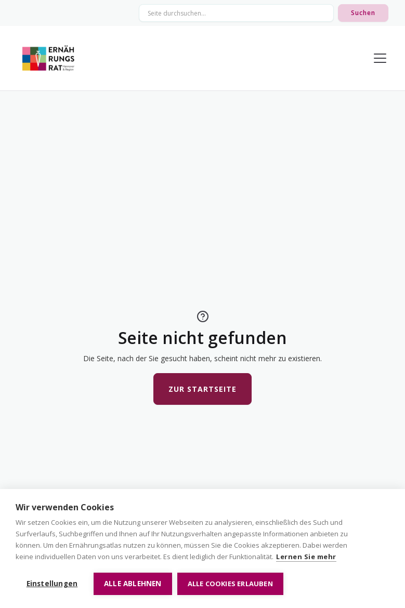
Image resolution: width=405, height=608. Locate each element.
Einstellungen (52, 583)
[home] (48, 58)
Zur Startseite (202, 389)
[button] (378, 58)
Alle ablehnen (133, 583)
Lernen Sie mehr (306, 556)
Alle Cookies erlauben (230, 583)
